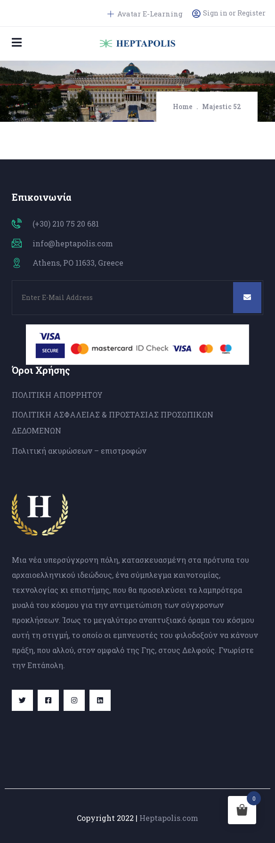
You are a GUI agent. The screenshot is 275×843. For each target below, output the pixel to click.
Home (183, 106)
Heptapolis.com (168, 818)
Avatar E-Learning (145, 13)
